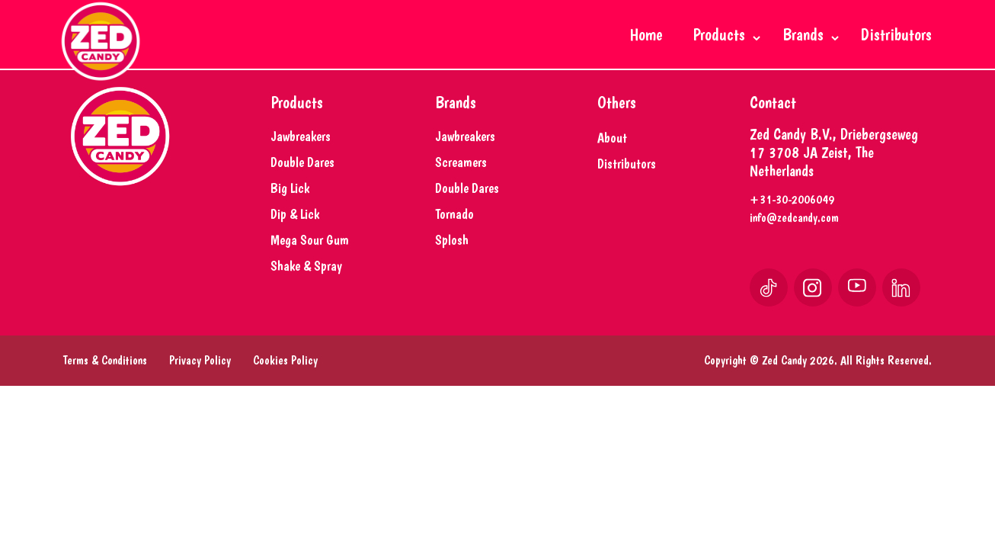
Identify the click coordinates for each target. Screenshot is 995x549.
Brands (806, 34)
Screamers (461, 185)
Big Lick (289, 211)
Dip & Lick (294, 237)
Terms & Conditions (105, 383)
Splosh (452, 263)
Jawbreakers (300, 159)
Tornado (454, 237)
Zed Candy (784, 383)
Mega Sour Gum (309, 263)
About (612, 160)
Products (723, 34)
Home (646, 34)
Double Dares (302, 185)
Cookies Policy (285, 383)
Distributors (896, 34)
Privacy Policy (200, 383)
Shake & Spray (306, 289)
